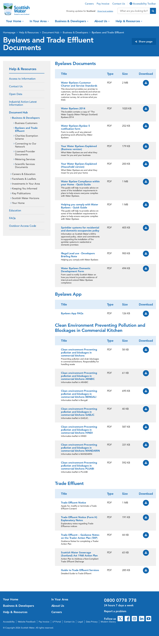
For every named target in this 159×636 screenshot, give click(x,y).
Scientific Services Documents (25, 166)
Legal (80, 621)
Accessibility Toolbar (143, 3)
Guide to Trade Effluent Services (80, 570)
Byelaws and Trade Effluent (108, 32)
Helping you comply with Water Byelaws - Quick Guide (79, 206)
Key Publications (21, 193)
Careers (89, 3)
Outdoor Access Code (22, 226)
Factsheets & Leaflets (24, 178)
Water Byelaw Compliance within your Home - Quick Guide (80, 183)
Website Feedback (27, 621)
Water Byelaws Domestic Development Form (75, 270)
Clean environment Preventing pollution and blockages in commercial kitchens (79, 352)
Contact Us (118, 3)
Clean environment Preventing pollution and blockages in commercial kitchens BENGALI (79, 393)
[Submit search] (153, 11)
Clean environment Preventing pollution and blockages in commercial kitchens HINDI (79, 429)
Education (15, 210)
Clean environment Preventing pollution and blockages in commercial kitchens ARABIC (79, 375)
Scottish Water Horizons (25, 198)
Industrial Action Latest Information (23, 103)
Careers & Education (23, 174)
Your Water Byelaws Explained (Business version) (79, 148)
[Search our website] (134, 11)
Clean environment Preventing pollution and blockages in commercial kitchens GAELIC (79, 411)
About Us (101, 21)
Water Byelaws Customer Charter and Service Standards (79, 84)
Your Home (14, 21)
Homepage (9, 32)
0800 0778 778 (120, 600)
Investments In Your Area (26, 183)
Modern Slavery (108, 621)
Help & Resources (128, 21)
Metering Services (25, 159)
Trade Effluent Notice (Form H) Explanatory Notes (79, 519)
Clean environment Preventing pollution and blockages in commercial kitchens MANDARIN (80, 447)
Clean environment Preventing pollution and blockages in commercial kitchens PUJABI (79, 465)
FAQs (12, 218)
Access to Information (22, 78)
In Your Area (38, 21)
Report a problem (115, 611)
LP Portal (57, 621)
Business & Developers (71, 21)
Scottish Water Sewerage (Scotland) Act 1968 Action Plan (79, 554)
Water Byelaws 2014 (73, 108)
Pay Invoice (103, 3)
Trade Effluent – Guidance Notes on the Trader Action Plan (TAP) (80, 536)
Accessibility (9, 621)
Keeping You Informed (24, 188)
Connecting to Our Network (25, 145)
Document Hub (50, 32)
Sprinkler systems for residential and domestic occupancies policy (80, 229)
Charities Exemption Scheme (26, 137)
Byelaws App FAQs (72, 313)
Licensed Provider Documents (25, 153)
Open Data (15, 94)
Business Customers (26, 123)
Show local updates (105, 11)
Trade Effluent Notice (73, 502)
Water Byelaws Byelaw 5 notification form (75, 127)
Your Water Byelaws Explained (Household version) (79, 165)
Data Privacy (92, 621)
